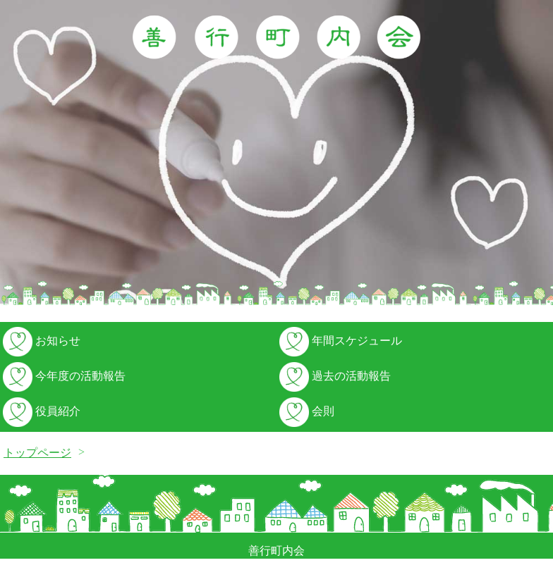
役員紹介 (40, 411)
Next (534, 153)
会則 (305, 411)
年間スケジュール (339, 341)
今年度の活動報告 (63, 376)
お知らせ (40, 341)
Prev (18, 153)
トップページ (37, 453)
